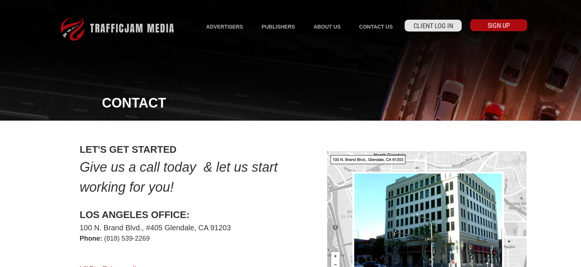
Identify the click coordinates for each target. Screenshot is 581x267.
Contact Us (376, 27)
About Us (327, 27)
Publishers (278, 27)
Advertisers (224, 27)
